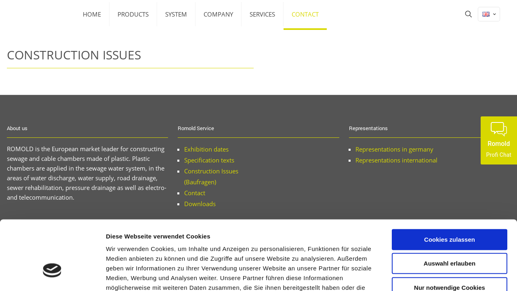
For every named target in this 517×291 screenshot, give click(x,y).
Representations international (396, 160)
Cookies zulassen (449, 184)
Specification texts (209, 160)
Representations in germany (394, 149)
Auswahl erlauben (449, 208)
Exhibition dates (206, 149)
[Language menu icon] (489, 14)
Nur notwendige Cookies (449, 232)
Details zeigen (429, 275)
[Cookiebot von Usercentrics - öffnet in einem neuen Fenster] (52, 275)
